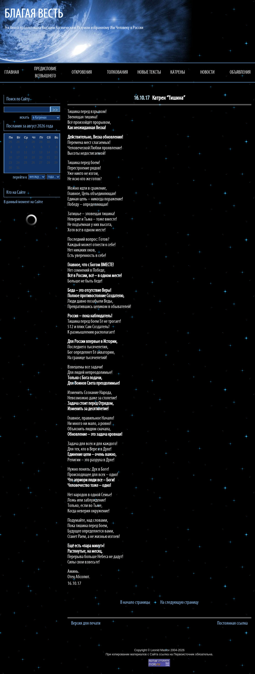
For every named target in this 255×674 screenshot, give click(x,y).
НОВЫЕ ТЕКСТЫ (149, 72)
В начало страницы (135, 602)
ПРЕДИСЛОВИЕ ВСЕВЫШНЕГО (45, 73)
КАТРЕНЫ (177, 72)
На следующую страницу (179, 602)
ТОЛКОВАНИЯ (117, 72)
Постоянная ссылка (232, 623)
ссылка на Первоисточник (176, 654)
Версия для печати (85, 623)
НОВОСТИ (207, 72)
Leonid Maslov (160, 650)
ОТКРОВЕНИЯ (82, 72)
